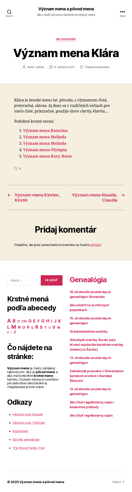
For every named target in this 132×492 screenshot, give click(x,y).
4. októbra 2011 (64, 67)
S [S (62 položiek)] (41, 327)
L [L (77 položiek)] (8, 327)
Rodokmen (20, 431)
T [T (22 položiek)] (45, 327)
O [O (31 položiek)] (23, 327)
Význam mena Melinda (44, 137)
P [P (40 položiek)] (28, 327)
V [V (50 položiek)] (53, 327)
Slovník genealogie (26, 439)
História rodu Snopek (28, 414)
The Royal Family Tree (28, 448)
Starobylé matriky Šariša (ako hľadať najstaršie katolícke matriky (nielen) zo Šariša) (96, 344)
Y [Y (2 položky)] (11, 333)
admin (40, 67)
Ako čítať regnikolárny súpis (91, 415)
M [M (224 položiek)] (13, 327)
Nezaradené (66, 39)
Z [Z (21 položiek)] (15, 332)
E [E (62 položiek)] (34, 321)
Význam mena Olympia (45, 150)
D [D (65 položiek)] (30, 321)
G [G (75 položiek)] (42, 321)
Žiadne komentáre (97, 67)
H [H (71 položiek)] (47, 321)
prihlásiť (95, 245)
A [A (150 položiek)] (9, 321)
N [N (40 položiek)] (19, 327)
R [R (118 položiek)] (36, 327)
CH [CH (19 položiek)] (24, 321)
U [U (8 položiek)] (50, 327)
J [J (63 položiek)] (55, 321)
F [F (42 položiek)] (39, 321)
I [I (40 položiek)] (51, 321)
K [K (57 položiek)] (59, 321)
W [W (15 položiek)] (58, 327)
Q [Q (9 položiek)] (32, 327)
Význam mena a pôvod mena (66, 9)
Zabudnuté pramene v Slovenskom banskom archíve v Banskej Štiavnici (97, 376)
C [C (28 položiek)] (18, 321)
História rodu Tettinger (29, 423)
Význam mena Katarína (45, 130)
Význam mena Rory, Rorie (47, 156)
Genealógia (88, 279)
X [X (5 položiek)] (8, 332)
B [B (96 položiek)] (14, 321)
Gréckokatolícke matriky (89, 331)
